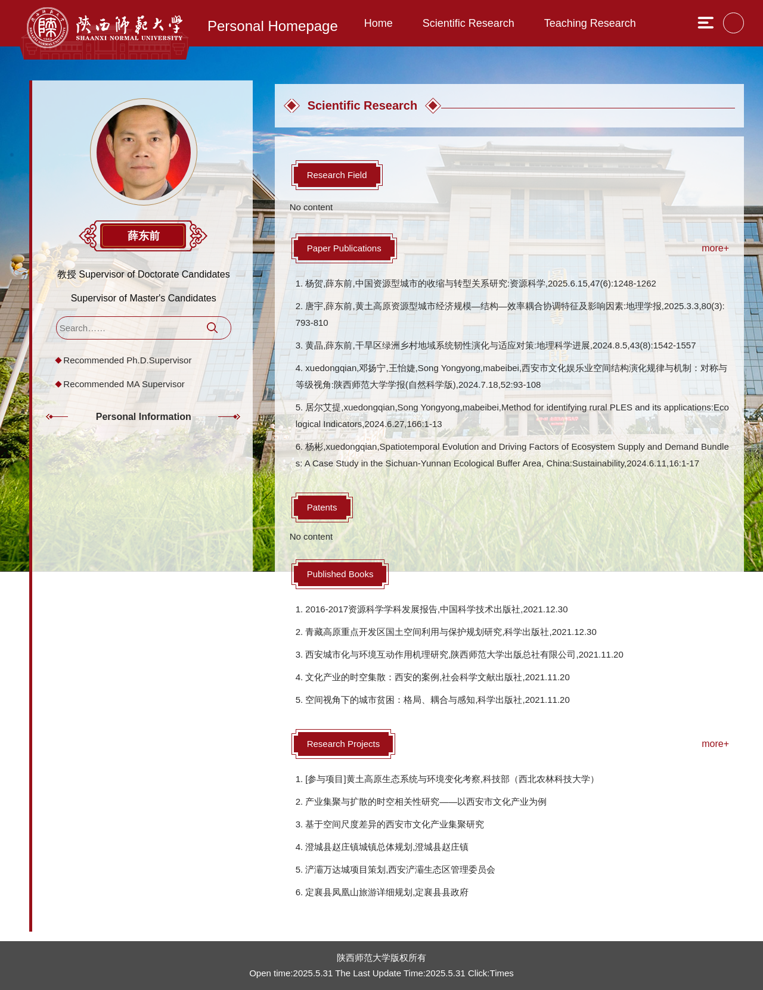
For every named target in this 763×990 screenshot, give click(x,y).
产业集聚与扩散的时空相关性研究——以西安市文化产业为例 (426, 801)
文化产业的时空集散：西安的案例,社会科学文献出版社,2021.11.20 (437, 677)
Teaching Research (590, 23)
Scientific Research (468, 23)
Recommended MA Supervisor (124, 387)
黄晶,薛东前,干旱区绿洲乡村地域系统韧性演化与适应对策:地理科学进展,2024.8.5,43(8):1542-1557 (500, 345)
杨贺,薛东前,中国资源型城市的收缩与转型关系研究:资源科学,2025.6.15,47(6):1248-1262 (480, 283)
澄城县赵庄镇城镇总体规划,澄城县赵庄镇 (387, 847)
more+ (715, 248)
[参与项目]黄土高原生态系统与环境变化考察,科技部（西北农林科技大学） (452, 779)
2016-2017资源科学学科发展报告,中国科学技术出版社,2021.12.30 (436, 609)
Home (378, 23)
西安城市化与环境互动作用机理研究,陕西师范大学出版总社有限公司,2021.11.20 (464, 654)
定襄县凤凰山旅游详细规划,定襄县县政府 (387, 892)
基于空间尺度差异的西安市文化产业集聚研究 (394, 824)
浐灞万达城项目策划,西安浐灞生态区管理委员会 (400, 869)
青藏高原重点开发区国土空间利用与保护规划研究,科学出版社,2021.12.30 (450, 632)
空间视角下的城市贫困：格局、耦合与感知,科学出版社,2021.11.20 (437, 700)
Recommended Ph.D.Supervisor (128, 363)
